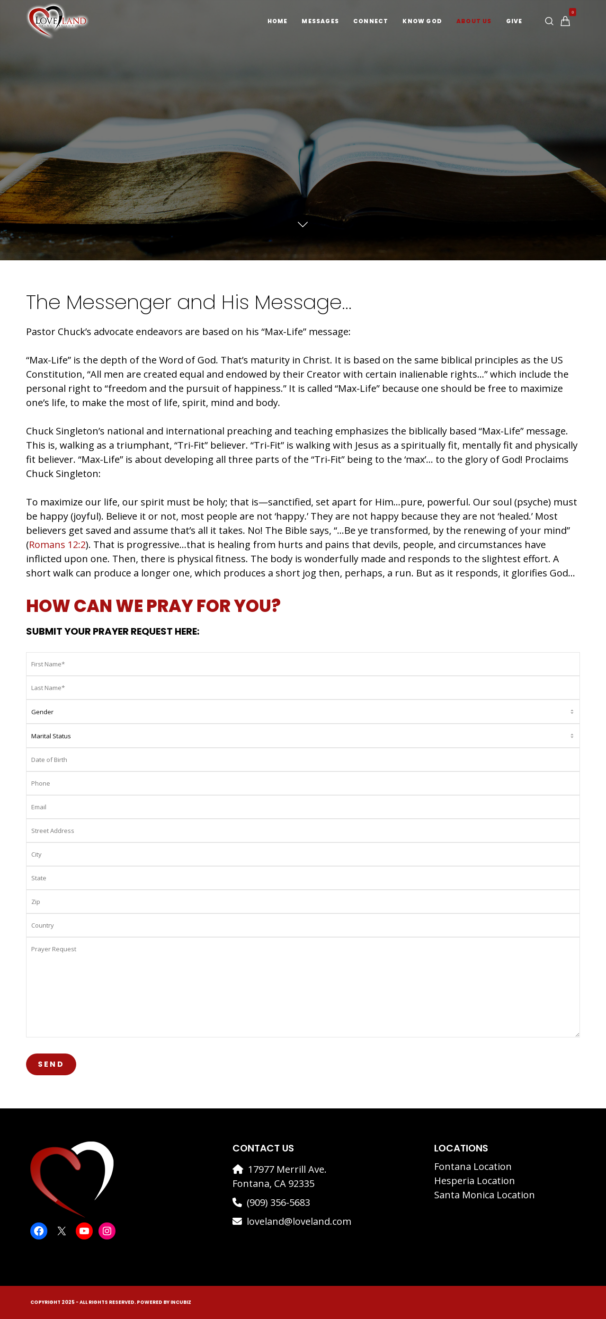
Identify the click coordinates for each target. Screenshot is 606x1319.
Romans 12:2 (57, 544)
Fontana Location (473, 1166)
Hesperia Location (474, 1180)
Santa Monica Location (484, 1194)
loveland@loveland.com (299, 1221)
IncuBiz (180, 1302)
